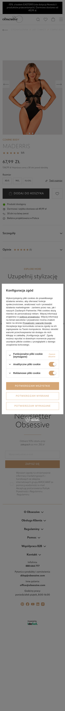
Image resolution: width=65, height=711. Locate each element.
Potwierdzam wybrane (32, 396)
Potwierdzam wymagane (32, 406)
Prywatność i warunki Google (37, 323)
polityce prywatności (29, 316)
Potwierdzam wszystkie (32, 386)
